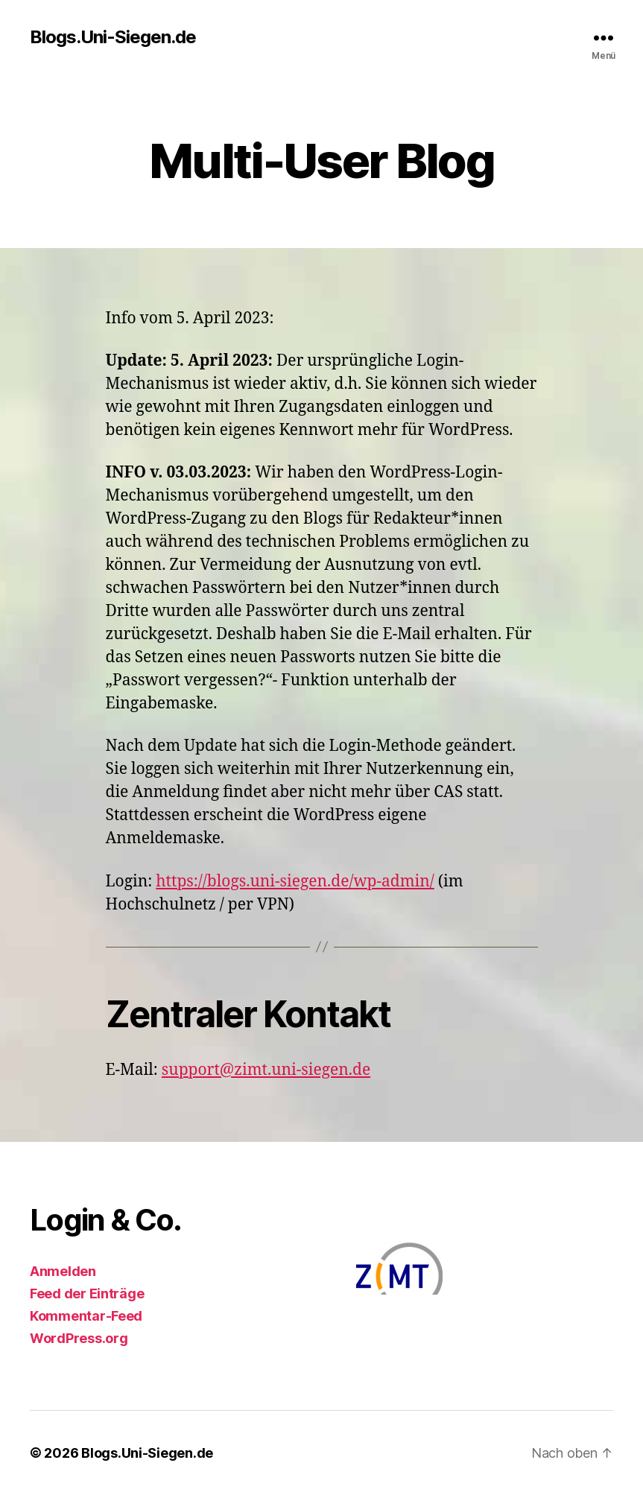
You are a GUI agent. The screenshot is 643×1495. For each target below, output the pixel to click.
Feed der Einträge (87, 1293)
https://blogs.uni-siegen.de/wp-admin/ (295, 882)
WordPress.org (79, 1338)
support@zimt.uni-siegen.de (266, 1070)
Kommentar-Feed (86, 1316)
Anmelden (63, 1271)
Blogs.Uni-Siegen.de (113, 37)
